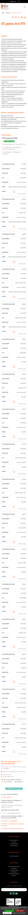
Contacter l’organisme (21, 182)
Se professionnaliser (14, 873)
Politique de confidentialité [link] (18, 913)
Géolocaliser (19, 781)
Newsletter (12, 1)
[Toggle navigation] (25, 6)
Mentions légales (14, 856)
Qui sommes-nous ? (14, 840)
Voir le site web (6, 781)
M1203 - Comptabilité (9, 821)
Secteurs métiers (14, 870)
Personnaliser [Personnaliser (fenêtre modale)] (7, 913)
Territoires (14, 872)
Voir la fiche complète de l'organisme (11, 779)
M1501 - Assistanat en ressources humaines (13, 824)
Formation (8, 12)
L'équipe (14, 842)
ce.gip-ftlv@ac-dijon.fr (8, 776)
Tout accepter (9, 910)
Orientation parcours (14, 866)
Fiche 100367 (6, 797)
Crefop (14, 875)
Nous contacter (14, 843)
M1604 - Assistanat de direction (12, 828)
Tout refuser (19, 910)
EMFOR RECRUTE (14, 845)
